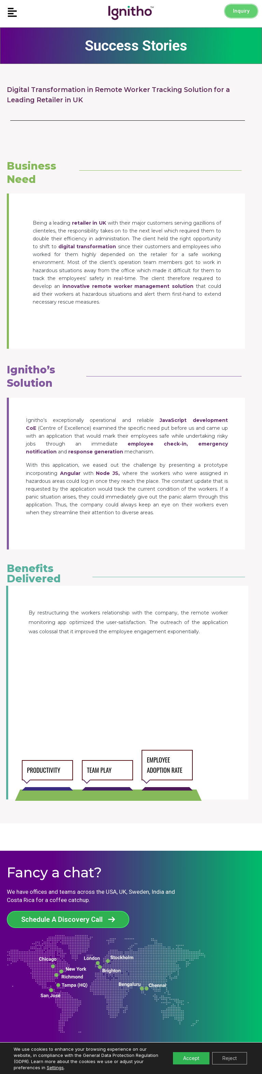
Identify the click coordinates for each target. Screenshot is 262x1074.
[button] (32, 12)
